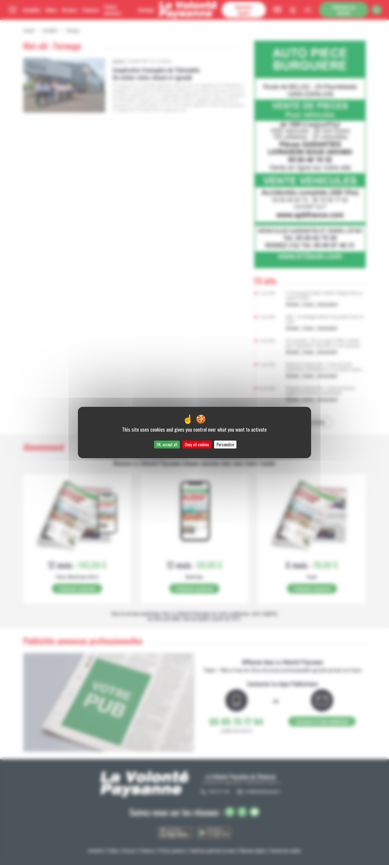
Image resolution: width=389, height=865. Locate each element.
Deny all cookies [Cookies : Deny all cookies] (197, 444)
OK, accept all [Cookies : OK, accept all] (167, 444)
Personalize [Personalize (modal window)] (225, 444)
